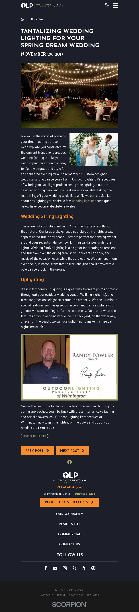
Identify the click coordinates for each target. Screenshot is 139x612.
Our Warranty (69, 514)
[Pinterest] (93, 568)
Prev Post (37, 451)
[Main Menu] (115, 5)
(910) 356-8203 (85, 493)
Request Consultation (69, 502)
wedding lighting (83, 201)
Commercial (69, 534)
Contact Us (69, 544)
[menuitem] (46, 595)
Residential (70, 524)
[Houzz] (84, 568)
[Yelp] (74, 568)
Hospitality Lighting (34, 436)
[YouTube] (55, 568)
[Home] (42, 5)
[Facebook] (46, 568)
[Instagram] (65, 568)
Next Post (72, 451)
